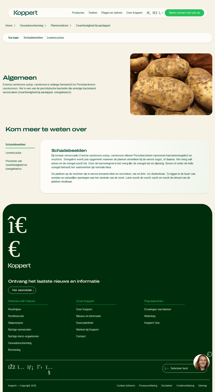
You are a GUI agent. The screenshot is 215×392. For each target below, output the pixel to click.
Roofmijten (14, 309)
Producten (78, 12)
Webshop (150, 316)
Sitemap (202, 385)
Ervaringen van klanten (157, 309)
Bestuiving (14, 349)
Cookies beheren (126, 385)
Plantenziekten (59, 25)
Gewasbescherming (31, 25)
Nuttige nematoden (19, 329)
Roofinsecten (16, 316)
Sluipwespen (15, 322)
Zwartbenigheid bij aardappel (93, 25)
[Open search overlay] (148, 13)
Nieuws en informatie (88, 316)
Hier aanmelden (23, 290)
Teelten (92, 12)
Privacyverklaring (148, 385)
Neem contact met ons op (184, 12)
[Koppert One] (155, 13)
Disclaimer (166, 385)
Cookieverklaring (185, 385)
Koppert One (152, 322)
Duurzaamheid (84, 322)
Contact (81, 336)
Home (8, 25)
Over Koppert (134, 12)
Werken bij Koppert (87, 329)
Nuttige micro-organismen (23, 336)
